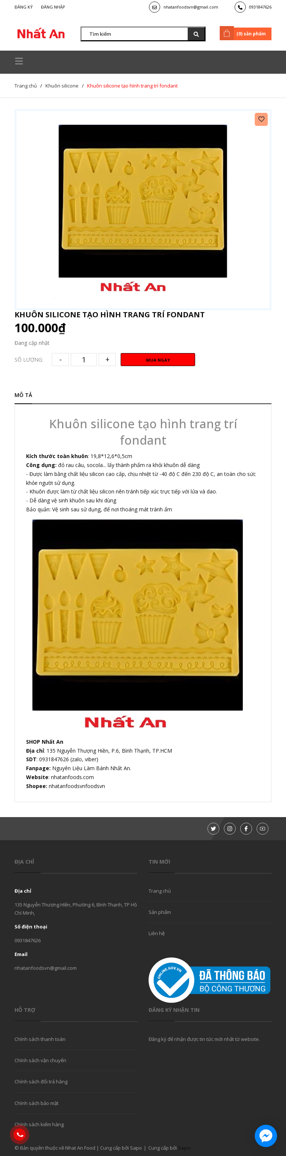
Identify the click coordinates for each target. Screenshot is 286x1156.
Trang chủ (160, 890)
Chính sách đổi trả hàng (41, 1081)
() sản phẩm (244, 33)
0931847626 (260, 7)
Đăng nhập (53, 7)
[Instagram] (230, 829)
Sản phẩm (160, 912)
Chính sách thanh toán (40, 1039)
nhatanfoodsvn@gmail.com (190, 7)
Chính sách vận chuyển (40, 1060)
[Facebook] (246, 829)
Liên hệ (157, 933)
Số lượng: (29, 359)
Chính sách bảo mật (36, 1103)
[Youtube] (262, 829)
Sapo (184, 1147)
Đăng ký (24, 7)
